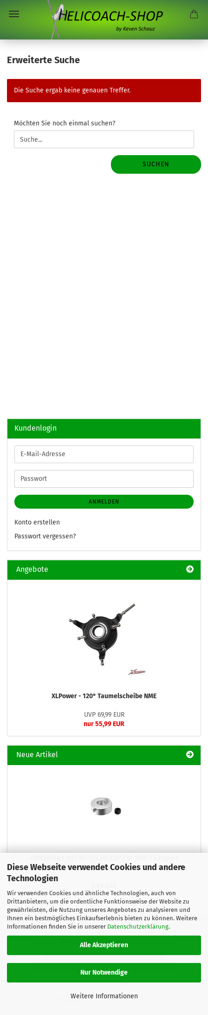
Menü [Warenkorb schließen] (14, 13)
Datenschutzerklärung (138, 926)
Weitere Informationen (104, 996)
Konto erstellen (37, 522)
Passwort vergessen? (45, 536)
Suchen (156, 164)
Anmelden (104, 501)
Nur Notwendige (104, 972)
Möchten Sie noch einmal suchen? (64, 123)
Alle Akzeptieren (104, 945)
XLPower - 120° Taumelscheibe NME (104, 696)
